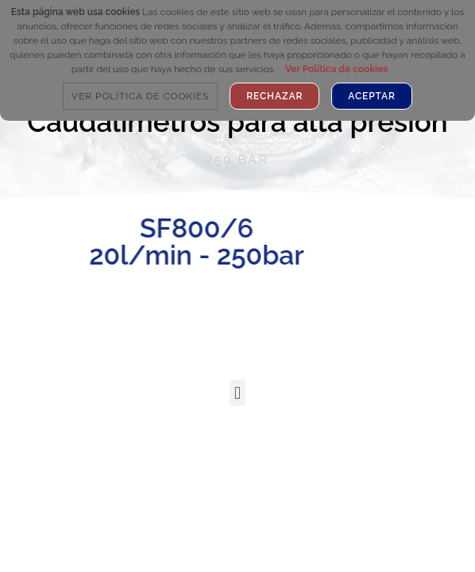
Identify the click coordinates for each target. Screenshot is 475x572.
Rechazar (274, 96)
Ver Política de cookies (336, 69)
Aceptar (372, 96)
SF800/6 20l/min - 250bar (152, 241)
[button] (237, 393)
